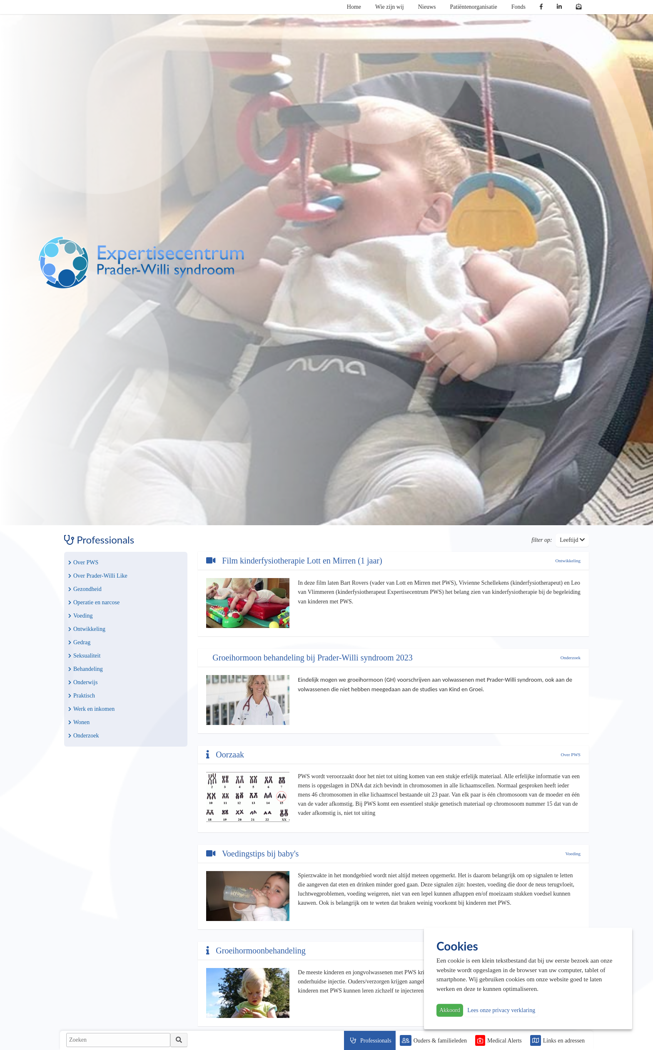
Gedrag (79, 642)
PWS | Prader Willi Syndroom (141, 262)
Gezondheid (85, 589)
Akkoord (449, 1010)
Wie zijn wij (389, 7)
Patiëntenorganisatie (473, 7)
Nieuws (427, 7)
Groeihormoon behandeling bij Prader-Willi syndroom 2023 (311, 657)
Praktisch (81, 696)
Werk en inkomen (91, 709)
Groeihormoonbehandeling (256, 950)
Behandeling (85, 669)
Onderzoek (83, 735)
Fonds (518, 7)
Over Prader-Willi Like (97, 576)
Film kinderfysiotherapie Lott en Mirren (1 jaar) (294, 560)
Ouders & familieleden (440, 1041)
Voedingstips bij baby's (252, 853)
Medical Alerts (504, 1041)
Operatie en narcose (94, 602)
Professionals (375, 1041)
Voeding (80, 616)
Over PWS (83, 562)
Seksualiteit (84, 656)
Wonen (79, 722)
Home (354, 7)
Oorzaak (225, 754)
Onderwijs (82, 682)
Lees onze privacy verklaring (501, 1010)
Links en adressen (564, 1041)
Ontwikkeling (86, 629)
